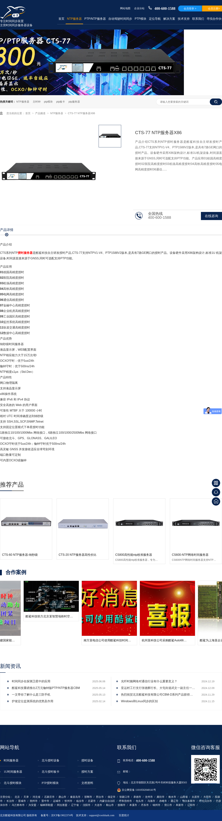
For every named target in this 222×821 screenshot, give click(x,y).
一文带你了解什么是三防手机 (31, 694)
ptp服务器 (74, 101)
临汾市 (80, 801)
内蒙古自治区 (107, 801)
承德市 (137, 797)
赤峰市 (163, 801)
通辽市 (174, 801)
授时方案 (87, 771)
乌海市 (151, 801)
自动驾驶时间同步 (120, 18)
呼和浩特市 (125, 801)
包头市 (140, 801)
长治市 (10, 801)
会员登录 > (190, 8)
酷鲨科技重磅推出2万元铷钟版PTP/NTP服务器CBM (46, 687)
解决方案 (169, 18)
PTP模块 (140, 18)
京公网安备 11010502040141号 (136, 790)
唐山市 (62, 797)
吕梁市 (92, 801)
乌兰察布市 (18, 805)
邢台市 (100, 797)
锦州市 (156, 805)
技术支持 (184, 18)
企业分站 (139, 8)
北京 (17, 797)
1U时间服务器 (13, 771)
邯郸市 (88, 797)
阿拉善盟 (62, 805)
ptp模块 (48, 101)
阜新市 (180, 805)
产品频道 (40, 113)
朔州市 (34, 801)
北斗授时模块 (12, 782)
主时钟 (37, 101)
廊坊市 (160, 797)
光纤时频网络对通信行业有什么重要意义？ (149, 681)
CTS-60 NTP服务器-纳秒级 (20, 554)
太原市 (195, 797)
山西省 (184, 797)
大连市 (98, 805)
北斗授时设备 (50, 760)
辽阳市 (191, 805)
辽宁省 (75, 805)
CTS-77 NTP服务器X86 (81, 113)
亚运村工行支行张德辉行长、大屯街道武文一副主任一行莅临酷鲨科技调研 (158, 687)
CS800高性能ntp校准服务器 (133, 554)
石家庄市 (49, 797)
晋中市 (45, 801)
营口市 (168, 805)
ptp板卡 (60, 101)
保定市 (111, 797)
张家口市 (124, 797)
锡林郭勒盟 (46, 805)
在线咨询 (211, 216)
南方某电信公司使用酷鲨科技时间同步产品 (146, 640)
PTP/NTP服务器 (95, 18)
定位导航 (155, 18)
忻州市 (68, 801)
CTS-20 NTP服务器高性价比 (77, 554)
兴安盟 (32, 805)
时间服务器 (11, 760)
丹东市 (145, 805)
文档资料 (87, 782)
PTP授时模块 (50, 782)
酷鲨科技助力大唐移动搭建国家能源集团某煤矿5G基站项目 (41, 640)
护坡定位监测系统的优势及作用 (32, 701)
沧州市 (149, 797)
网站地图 (125, 8)
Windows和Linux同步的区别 (139, 701)
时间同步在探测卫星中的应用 (31, 681)
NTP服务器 (74, 18)
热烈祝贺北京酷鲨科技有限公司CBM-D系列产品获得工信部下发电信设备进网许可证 (158, 694)
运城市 (57, 801)
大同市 (207, 797)
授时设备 (87, 760)
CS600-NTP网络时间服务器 (190, 554)
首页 (61, 18)
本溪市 (133, 805)
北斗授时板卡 (50, 771)
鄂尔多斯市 (188, 801)
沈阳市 (86, 805)
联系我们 (198, 18)
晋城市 (22, 801)
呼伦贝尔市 (205, 801)
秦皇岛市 (75, 797)
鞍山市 (110, 805)
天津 (26, 797)
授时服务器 (25, 252)
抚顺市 (121, 805)
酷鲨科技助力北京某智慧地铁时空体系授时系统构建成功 (97, 616)
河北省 (36, 797)
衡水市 (172, 797)
